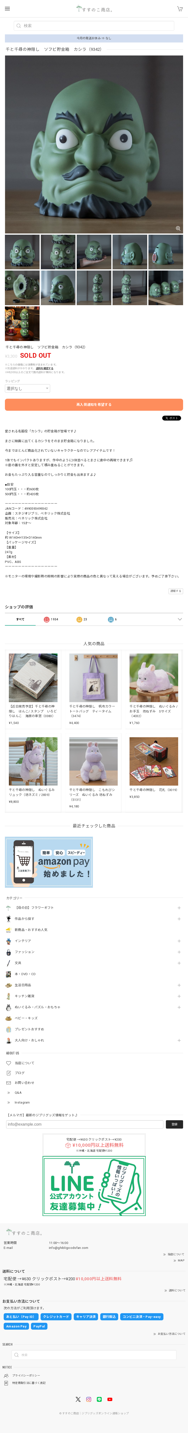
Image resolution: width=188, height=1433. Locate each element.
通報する (175, 591)
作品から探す (24, 919)
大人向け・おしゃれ (29, 1040)
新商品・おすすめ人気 (31, 930)
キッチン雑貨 (24, 996)
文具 (18, 963)
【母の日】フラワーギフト (34, 908)
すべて (20, 619)
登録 (174, 1124)
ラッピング (12, 381)
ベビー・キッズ (26, 1018)
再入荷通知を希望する (94, 405)
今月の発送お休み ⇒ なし (94, 38)
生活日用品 (23, 985)
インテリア (23, 941)
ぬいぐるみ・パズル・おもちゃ (37, 1007)
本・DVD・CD (25, 974)
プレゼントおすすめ (29, 1029)
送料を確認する (45, 368)
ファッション (24, 952)
